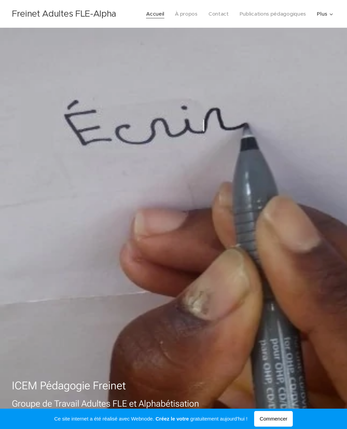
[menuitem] (152, 13)
